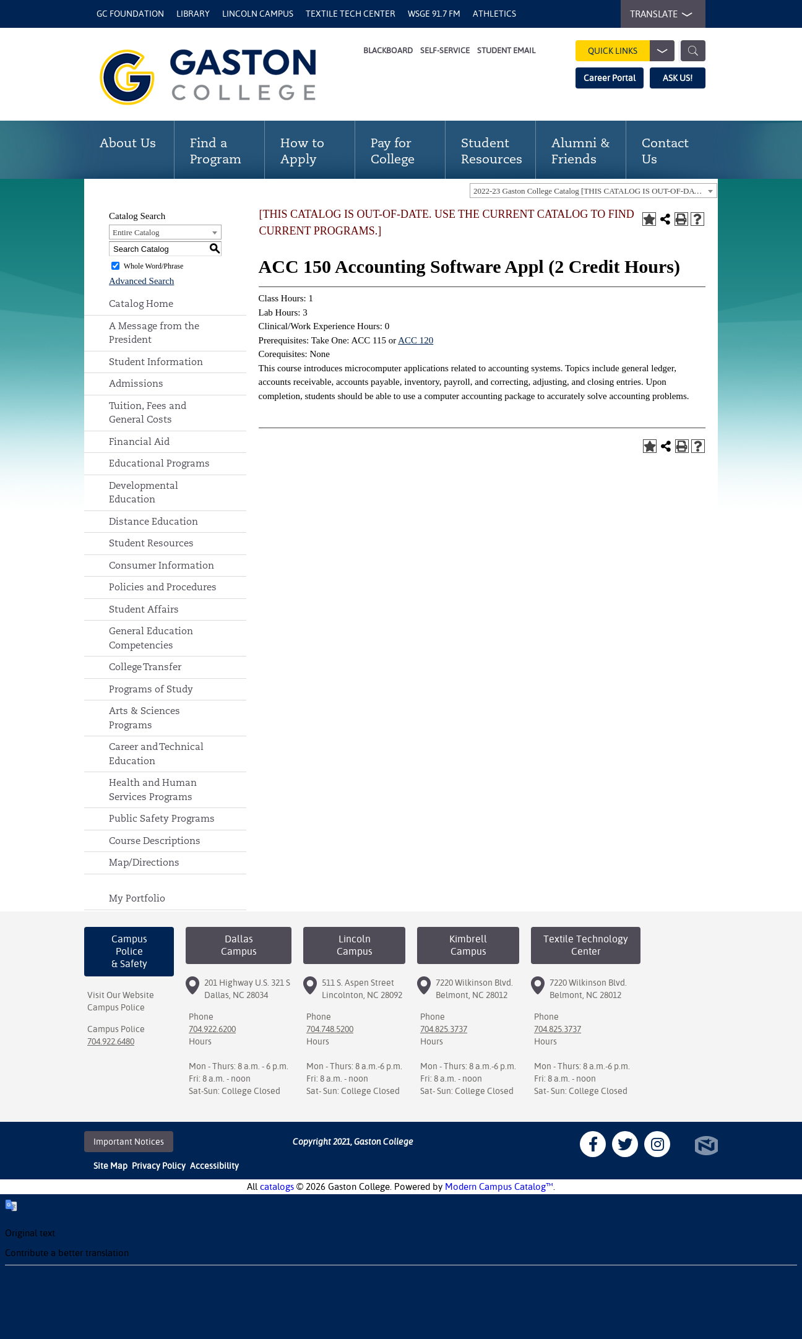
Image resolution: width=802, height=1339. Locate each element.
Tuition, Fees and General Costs (147, 413)
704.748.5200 (329, 1029)
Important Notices (128, 1142)
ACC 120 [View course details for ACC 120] (415, 340)
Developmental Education (143, 493)
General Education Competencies (151, 638)
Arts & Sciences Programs (144, 718)
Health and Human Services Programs (153, 790)
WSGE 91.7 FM (434, 14)
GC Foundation (130, 14)
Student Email (506, 50)
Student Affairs (144, 609)
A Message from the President (154, 333)
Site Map (110, 1166)
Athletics (494, 14)
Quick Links (631, 50)
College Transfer (145, 667)
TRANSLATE (658, 14)
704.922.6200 (212, 1029)
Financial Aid (139, 441)
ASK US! (677, 78)
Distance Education (153, 521)
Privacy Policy (159, 1166)
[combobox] (593, 190)
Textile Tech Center (350, 14)
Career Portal (610, 78)
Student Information (156, 362)
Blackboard (388, 50)
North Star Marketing (706, 1145)
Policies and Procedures (163, 587)
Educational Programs (159, 463)
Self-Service (445, 50)
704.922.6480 (110, 1041)
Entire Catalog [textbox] (136, 232)
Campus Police (116, 1007)
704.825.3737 (443, 1029)
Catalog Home (141, 303)
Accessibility (214, 1166)
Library (193, 14)
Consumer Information (161, 565)
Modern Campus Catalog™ (499, 1186)
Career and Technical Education (156, 754)
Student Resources (151, 543)
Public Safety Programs (162, 818)
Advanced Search (141, 281)
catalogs (277, 1186)
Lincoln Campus (257, 14)
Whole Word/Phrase (153, 266)
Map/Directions (144, 862)
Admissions (136, 383)
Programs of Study (151, 689)
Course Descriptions (154, 840)
